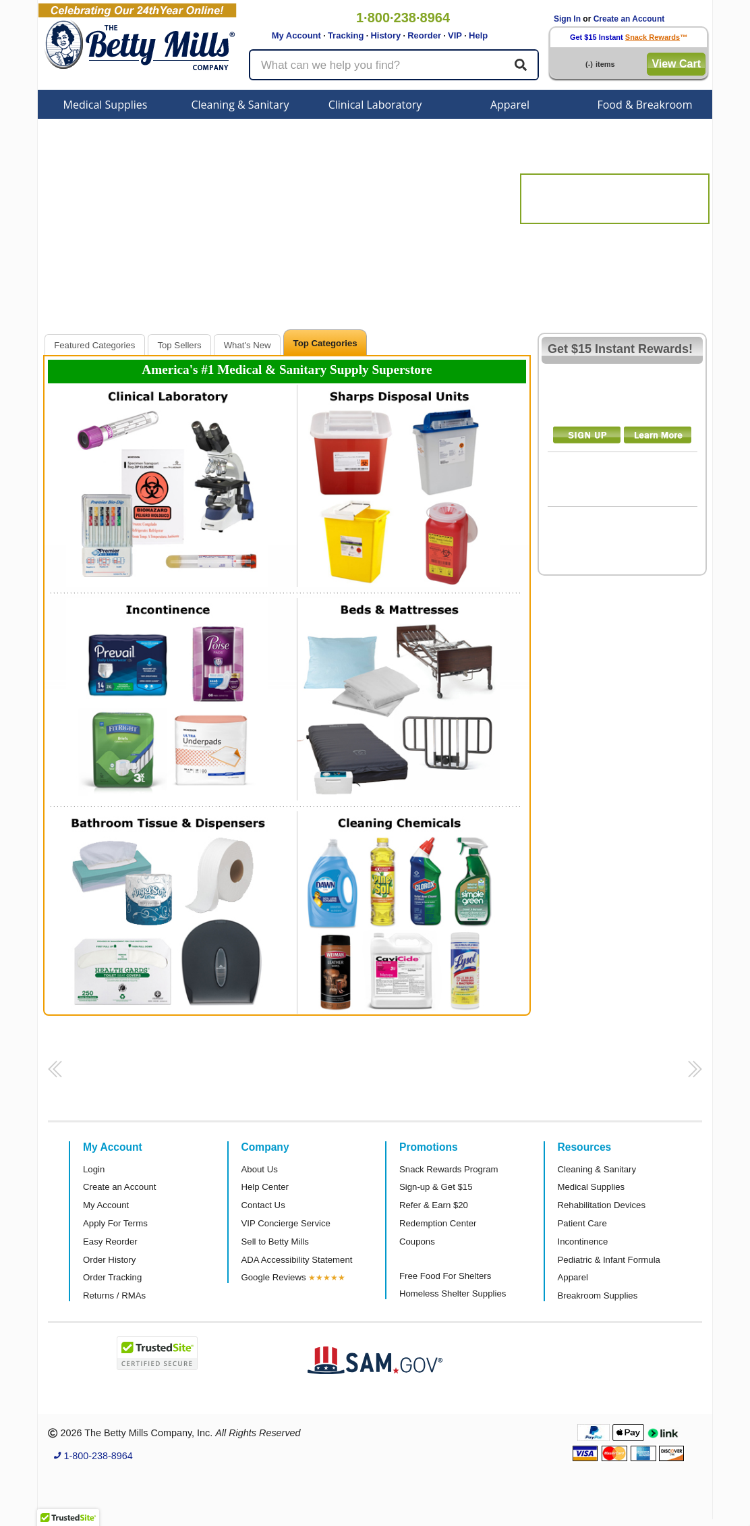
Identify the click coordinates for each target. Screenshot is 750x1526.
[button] (53, 1073)
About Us (259, 1169)
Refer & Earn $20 (433, 1205)
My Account (296, 35)
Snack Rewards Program (448, 1169)
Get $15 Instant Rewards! (620, 349)
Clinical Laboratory (375, 104)
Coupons (417, 1241)
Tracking (346, 35)
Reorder (424, 35)
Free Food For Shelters (445, 1276)
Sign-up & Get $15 (436, 1187)
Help (478, 35)
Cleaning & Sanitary (240, 104)
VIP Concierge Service (285, 1223)
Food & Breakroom (644, 104)
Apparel (509, 104)
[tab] (95, 344)
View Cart (676, 64)
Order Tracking (112, 1277)
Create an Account (629, 19)
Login (94, 1169)
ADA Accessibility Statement (297, 1260)
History (385, 35)
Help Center (265, 1187)
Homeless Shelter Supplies (452, 1293)
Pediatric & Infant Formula (609, 1260)
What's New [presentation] (247, 345)
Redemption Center (437, 1223)
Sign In (567, 19)
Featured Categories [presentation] (94, 345)
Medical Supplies (105, 104)
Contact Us (263, 1205)
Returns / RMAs (114, 1295)
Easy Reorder (110, 1241)
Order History (109, 1260)
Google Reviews (273, 1277)
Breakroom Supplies (598, 1295)
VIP (455, 35)
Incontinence (583, 1241)
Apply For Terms (115, 1223)
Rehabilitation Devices (601, 1205)
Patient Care (582, 1223)
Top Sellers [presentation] (179, 345)
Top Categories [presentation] (325, 343)
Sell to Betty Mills (275, 1241)
